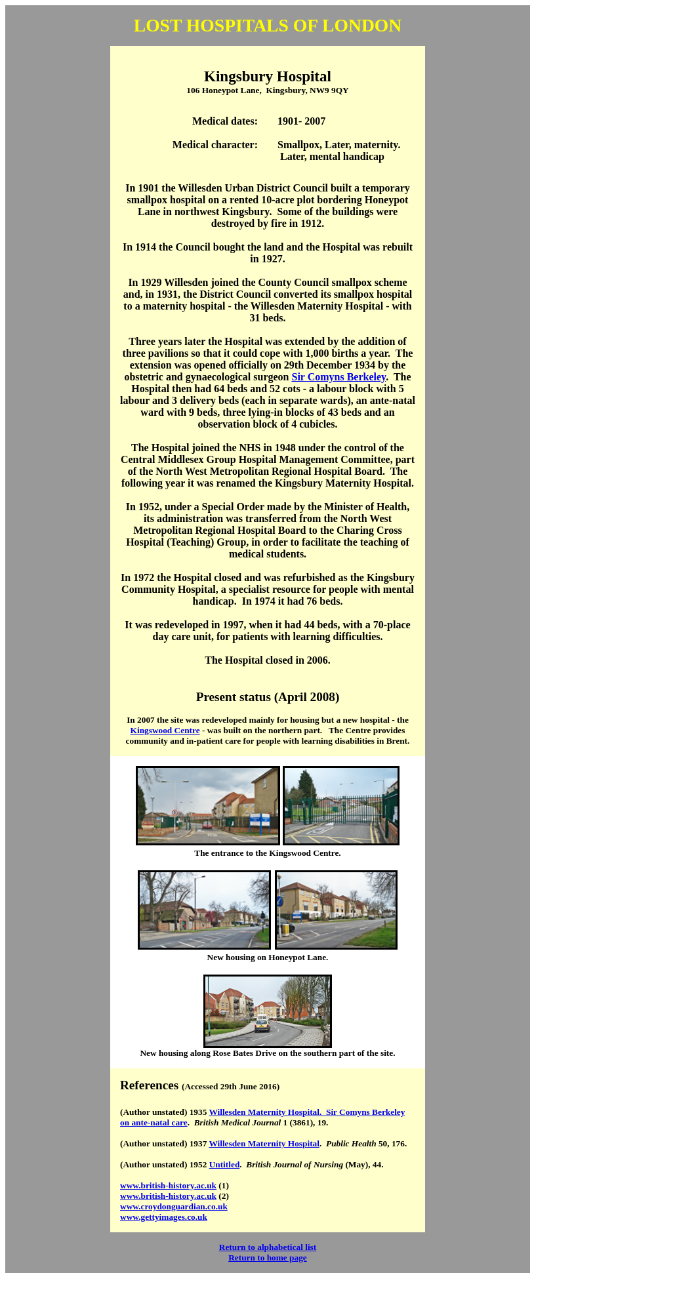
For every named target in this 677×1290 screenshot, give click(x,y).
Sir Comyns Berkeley (339, 376)
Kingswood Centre (165, 730)
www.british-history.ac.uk (168, 1185)
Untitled (224, 1164)
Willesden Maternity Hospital (264, 1143)
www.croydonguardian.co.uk (174, 1206)
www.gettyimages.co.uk (163, 1217)
